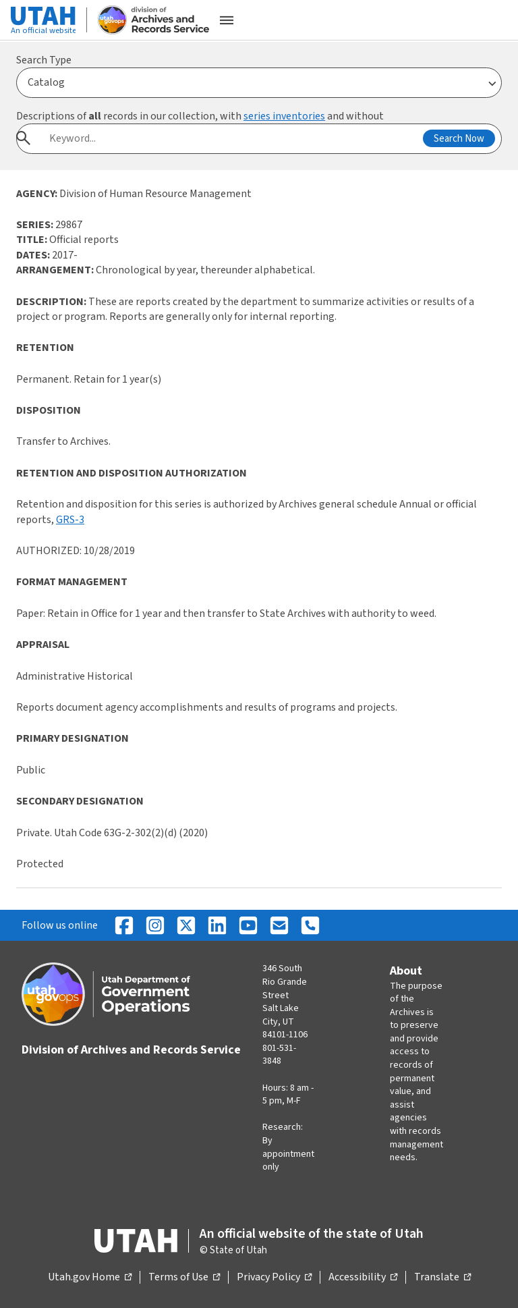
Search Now (459, 139)
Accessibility (362, 1277)
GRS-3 (70, 519)
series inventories (284, 116)
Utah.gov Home (90, 1277)
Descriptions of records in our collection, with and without (200, 116)
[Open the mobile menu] (226, 20)
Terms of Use (184, 1277)
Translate (442, 1277)
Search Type (43, 60)
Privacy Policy (274, 1277)
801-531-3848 (279, 1054)
